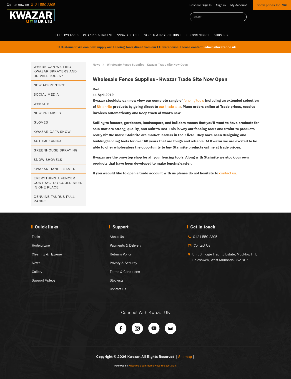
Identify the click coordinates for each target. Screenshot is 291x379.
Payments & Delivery (125, 245)
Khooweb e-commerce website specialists (152, 365)
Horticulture (41, 245)
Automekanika (48, 141)
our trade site (170, 106)
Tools (36, 236)
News (96, 64)
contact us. (228, 173)
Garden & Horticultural (162, 35)
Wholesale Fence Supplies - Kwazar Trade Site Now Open (147, 64)
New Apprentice (49, 85)
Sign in (221, 5)
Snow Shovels (48, 159)
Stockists (116, 280)
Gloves (41, 122)
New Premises (47, 113)
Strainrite (104, 106)
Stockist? (221, 35)
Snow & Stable (128, 35)
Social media (46, 94)
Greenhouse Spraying (56, 150)
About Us (117, 236)
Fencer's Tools (67, 35)
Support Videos (197, 35)
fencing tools (193, 100)
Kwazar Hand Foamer (55, 169)
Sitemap (185, 356)
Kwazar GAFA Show (52, 132)
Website (42, 104)
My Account (238, 5)
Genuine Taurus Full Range (54, 199)
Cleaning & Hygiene (98, 35)
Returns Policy (121, 254)
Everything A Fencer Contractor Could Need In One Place (58, 182)
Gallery (37, 271)
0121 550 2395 (43, 4)
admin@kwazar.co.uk (220, 47)
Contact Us (118, 289)
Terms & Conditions (125, 271)
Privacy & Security (123, 262)
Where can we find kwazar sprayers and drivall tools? (55, 71)
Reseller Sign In (200, 5)
